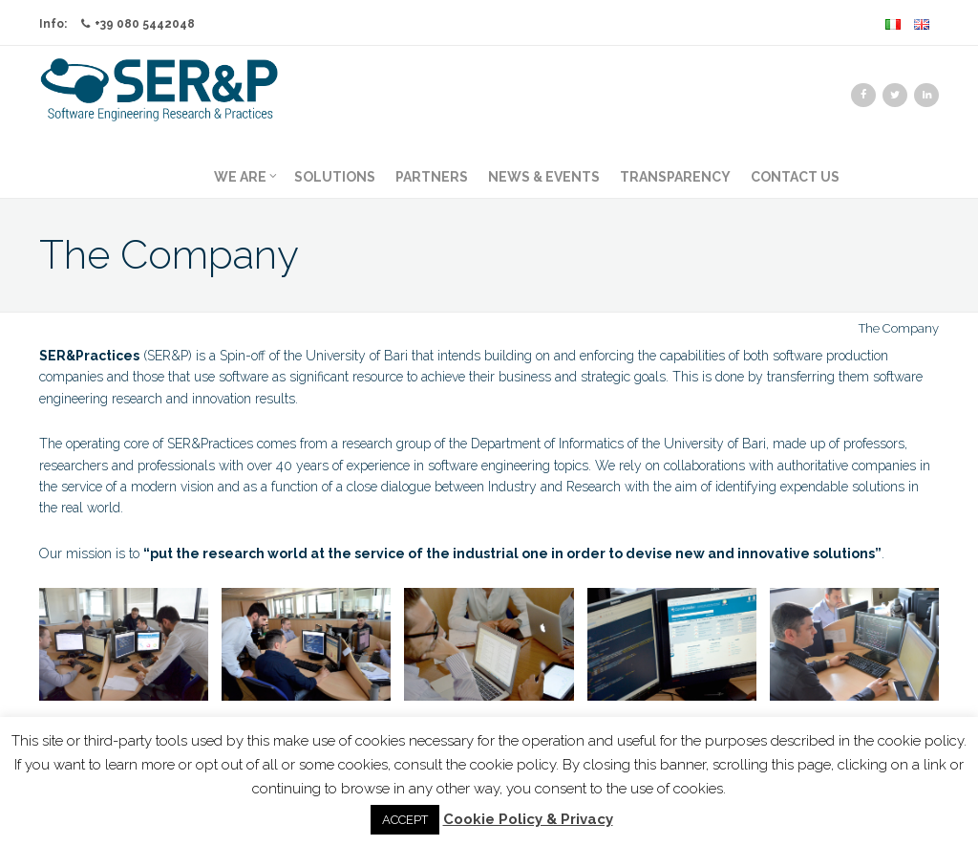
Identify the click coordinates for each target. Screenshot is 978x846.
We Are (245, 176)
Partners (431, 176)
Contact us (795, 176)
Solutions (334, 176)
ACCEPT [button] (405, 820)
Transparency (675, 176)
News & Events (544, 176)
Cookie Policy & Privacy (528, 819)
